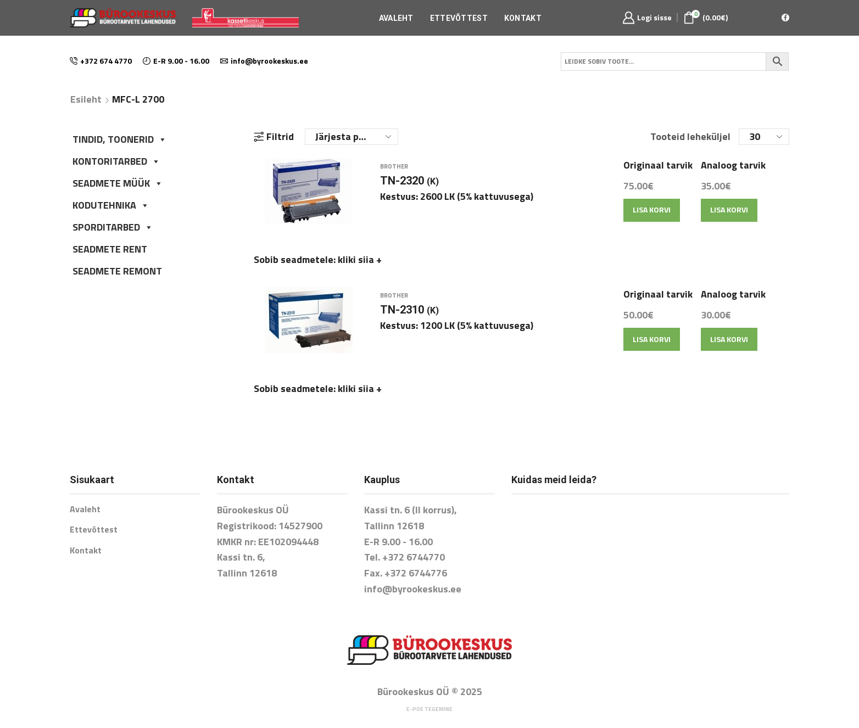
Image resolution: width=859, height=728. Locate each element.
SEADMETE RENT (109, 249)
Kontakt (523, 18)
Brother (394, 173)
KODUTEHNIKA (110, 205)
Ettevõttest (459, 18)
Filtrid (274, 137)
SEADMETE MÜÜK (117, 183)
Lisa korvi (652, 216)
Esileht (86, 99)
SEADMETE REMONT (117, 271)
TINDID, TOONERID (119, 139)
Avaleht (396, 18)
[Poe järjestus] (351, 136)
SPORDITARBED (112, 227)
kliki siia (360, 266)
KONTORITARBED (116, 161)
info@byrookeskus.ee (412, 576)
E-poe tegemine (429, 696)
